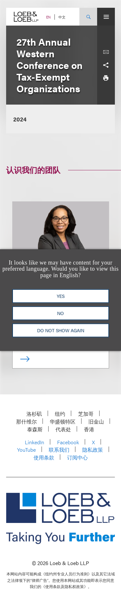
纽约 (60, 413)
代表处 (63, 429)
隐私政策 (92, 449)
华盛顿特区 (63, 421)
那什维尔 (26, 421)
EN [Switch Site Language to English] (48, 17)
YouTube (26, 449)
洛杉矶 (34, 413)
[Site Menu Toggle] (106, 17)
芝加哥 (86, 413)
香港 (89, 429)
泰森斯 (35, 429)
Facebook (68, 442)
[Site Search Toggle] (88, 17)
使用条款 (44, 457)
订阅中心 (77, 457)
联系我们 (59, 449)
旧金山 (96, 421)
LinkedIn (34, 442)
